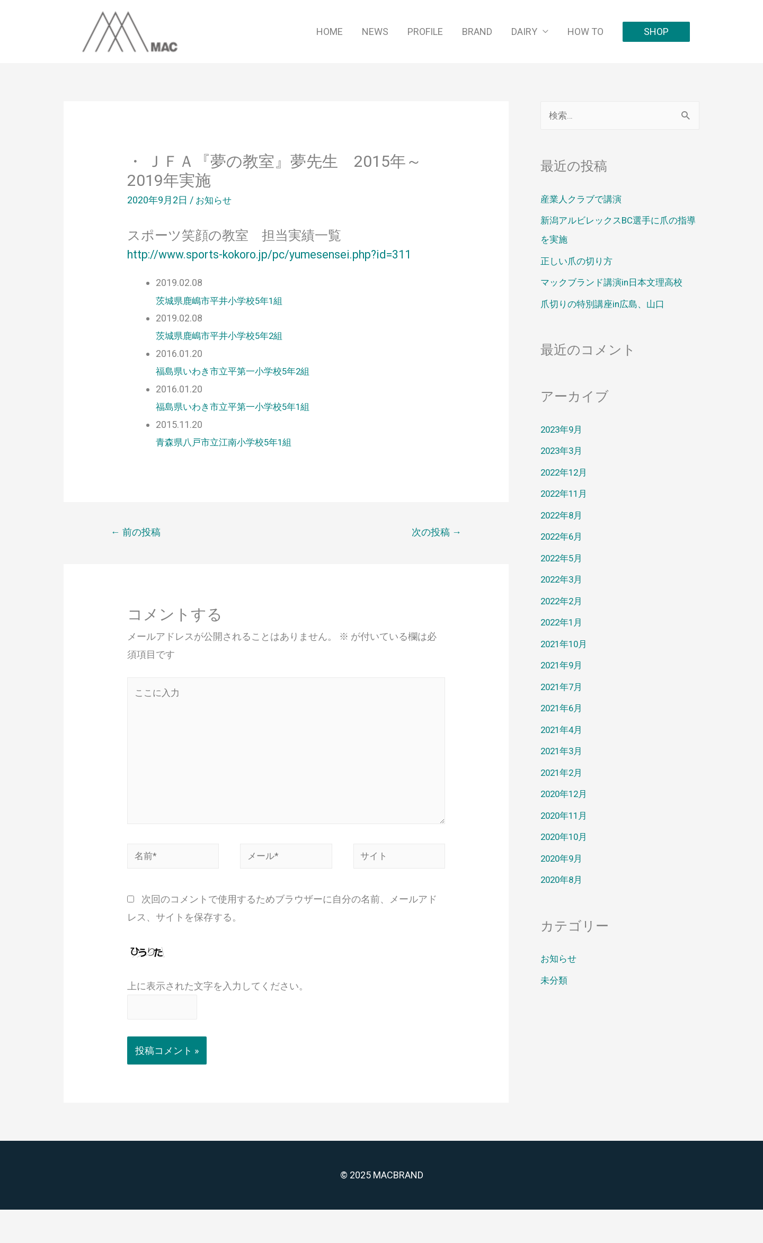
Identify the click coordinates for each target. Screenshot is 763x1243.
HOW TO (585, 31)
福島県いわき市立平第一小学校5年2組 (237, 389)
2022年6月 (563, 536)
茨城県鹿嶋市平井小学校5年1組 (223, 319)
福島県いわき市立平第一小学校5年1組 (237, 425)
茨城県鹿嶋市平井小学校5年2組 (223, 354)
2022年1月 (563, 622)
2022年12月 (565, 472)
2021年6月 (563, 708)
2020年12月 (565, 794)
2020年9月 (563, 858)
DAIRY (524, 31)
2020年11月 (565, 815)
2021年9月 (563, 665)
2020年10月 (565, 837)
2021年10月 (565, 644)
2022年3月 (563, 579)
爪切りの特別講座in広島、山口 (606, 304)
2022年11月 (565, 493)
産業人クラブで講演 (583, 199)
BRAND (477, 31)
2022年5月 (563, 558)
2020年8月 (563, 880)
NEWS (375, 31)
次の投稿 (433, 552)
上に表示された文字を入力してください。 (217, 1017)
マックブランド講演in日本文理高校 (615, 282)
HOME (329, 31)
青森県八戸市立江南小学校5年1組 (228, 460)
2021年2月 (563, 773)
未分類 (554, 980)
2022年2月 (563, 601)
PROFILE (425, 31)
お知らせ (215, 199)
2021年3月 (563, 751)
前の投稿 (138, 552)
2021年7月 (563, 687)
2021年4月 (563, 730)
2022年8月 (563, 515)
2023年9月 (563, 429)
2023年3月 (563, 451)
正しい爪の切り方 (578, 261)
